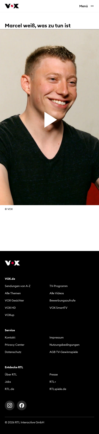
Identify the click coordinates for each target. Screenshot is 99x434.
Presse (54, 374)
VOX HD (10, 308)
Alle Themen (13, 293)
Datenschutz (13, 352)
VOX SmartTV (58, 308)
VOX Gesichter (14, 300)
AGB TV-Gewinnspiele (64, 352)
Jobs (8, 382)
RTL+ (53, 382)
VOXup (9, 315)
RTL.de (9, 389)
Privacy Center (14, 345)
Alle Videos (57, 293)
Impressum (57, 337)
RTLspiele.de (58, 389)
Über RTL (11, 374)
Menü (86, 6)
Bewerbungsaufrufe (62, 300)
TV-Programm (59, 286)
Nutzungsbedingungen (64, 345)
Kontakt (10, 337)
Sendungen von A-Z (17, 286)
